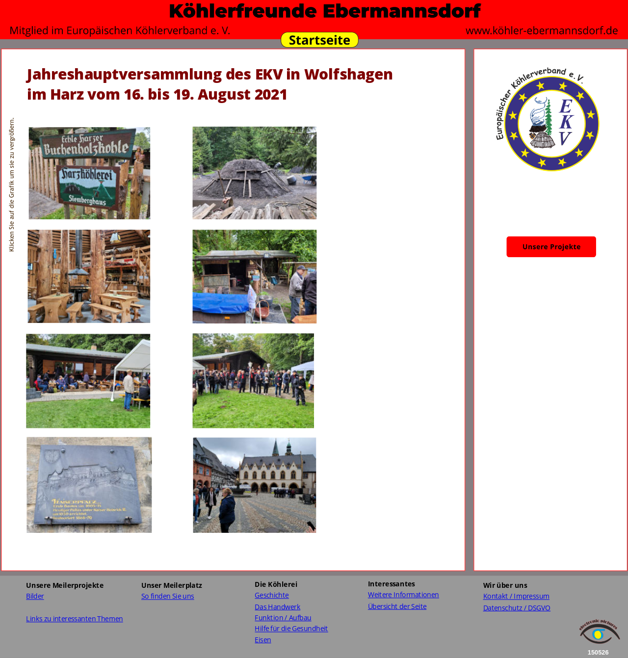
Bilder (35, 596)
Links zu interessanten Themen (74, 618)
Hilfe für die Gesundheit (291, 628)
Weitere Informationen (403, 595)
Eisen (263, 639)
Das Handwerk (277, 606)
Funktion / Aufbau (283, 617)
